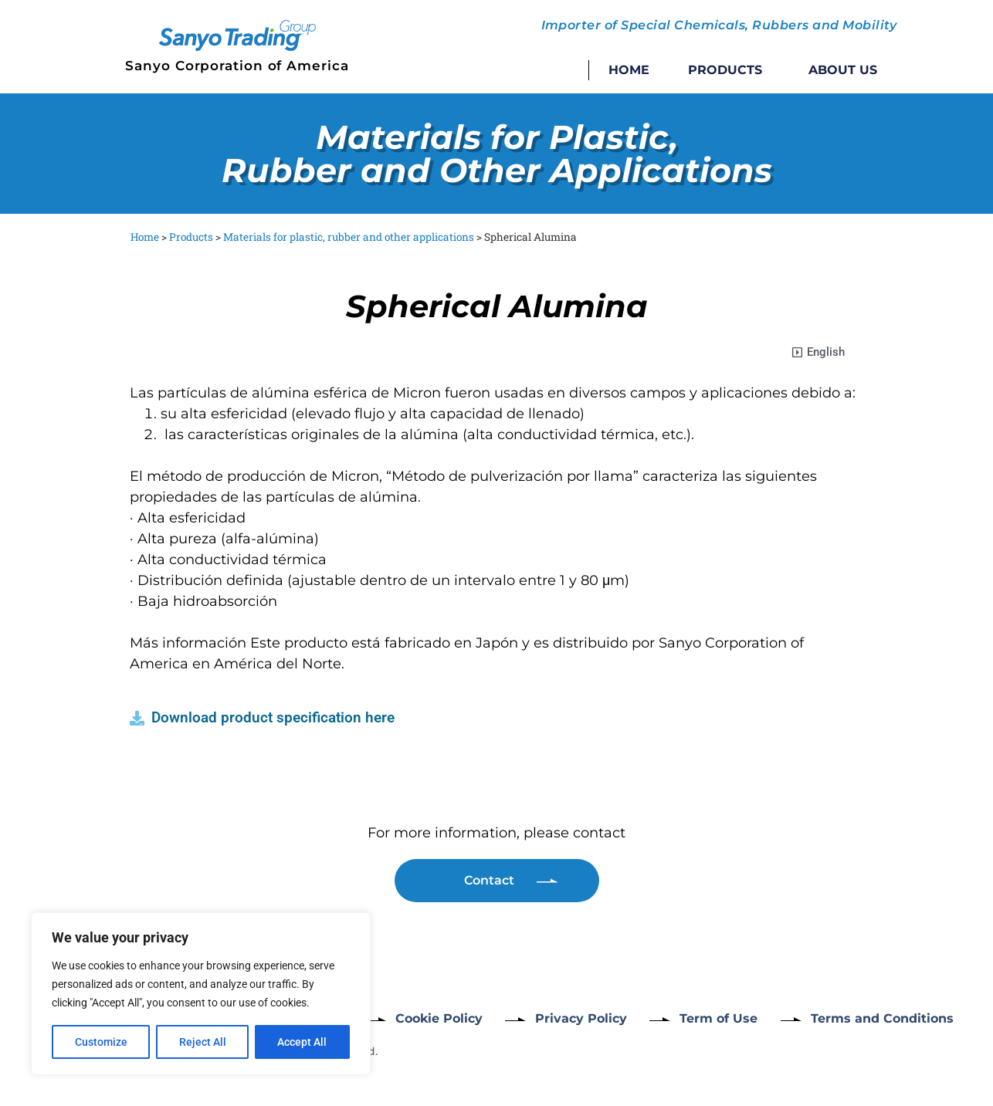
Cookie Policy (439, 1018)
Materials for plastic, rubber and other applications (348, 237)
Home (628, 70)
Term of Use (720, 1018)
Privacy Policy (582, 1018)
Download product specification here (273, 717)
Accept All (302, 1042)
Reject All (202, 1042)
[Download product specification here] (137, 718)
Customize (101, 1042)
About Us (842, 70)
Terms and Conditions (883, 1018)
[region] (201, 994)
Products (729, 70)
